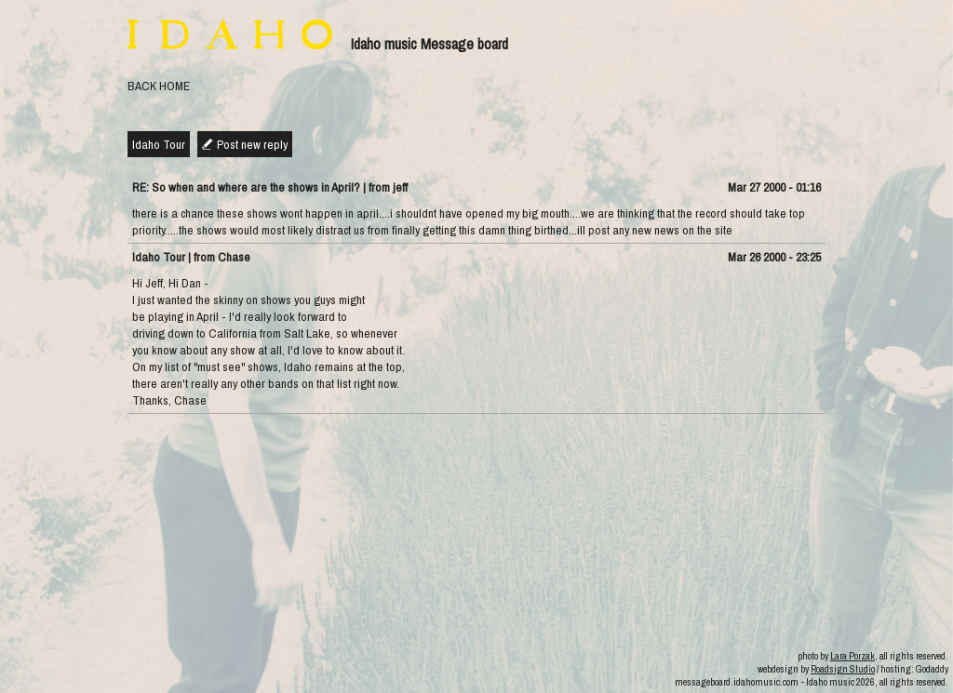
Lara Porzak (852, 655)
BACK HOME (159, 85)
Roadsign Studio (843, 668)
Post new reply (252, 144)
